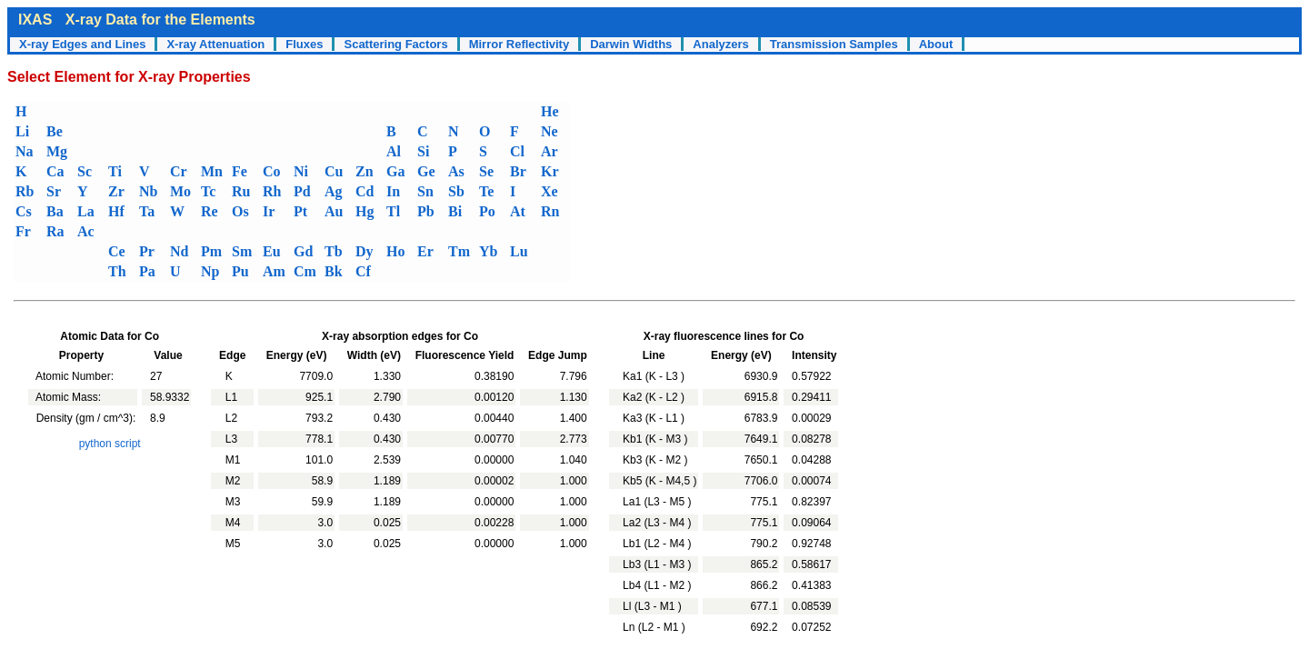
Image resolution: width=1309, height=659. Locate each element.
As (456, 171)
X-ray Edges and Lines (82, 44)
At (517, 211)
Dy (364, 251)
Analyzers (720, 44)
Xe (549, 191)
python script (110, 443)
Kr (550, 171)
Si (423, 151)
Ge (426, 171)
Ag (334, 191)
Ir (269, 211)
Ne (549, 131)
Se (486, 171)
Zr (116, 191)
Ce (116, 251)
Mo (180, 191)
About (936, 44)
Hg (364, 211)
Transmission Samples (834, 44)
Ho (395, 251)
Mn (212, 171)
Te (486, 191)
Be (54, 131)
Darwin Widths (631, 44)
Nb (148, 191)
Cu (334, 171)
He (550, 111)
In (393, 191)
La (86, 211)
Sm (242, 251)
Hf (116, 211)
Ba (55, 211)
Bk (334, 271)
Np (210, 271)
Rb (24, 191)
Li (22, 131)
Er (425, 251)
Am (274, 271)
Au (334, 211)
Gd (303, 251)
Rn (550, 211)
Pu (240, 271)
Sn (425, 191)
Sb (456, 191)
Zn (364, 171)
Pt (300, 211)
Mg (56, 151)
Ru (241, 191)
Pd (302, 191)
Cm (305, 271)
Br (518, 171)
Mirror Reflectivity (519, 44)
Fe (239, 171)
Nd (179, 251)
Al (393, 151)
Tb (334, 251)
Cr (178, 171)
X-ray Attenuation (215, 44)
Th (117, 271)
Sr (53, 191)
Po (487, 211)
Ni (301, 171)
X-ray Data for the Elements (160, 19)
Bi (455, 211)
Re (209, 211)
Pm (211, 251)
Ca (55, 171)
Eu (272, 251)
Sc (84, 171)
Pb (426, 211)
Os (240, 211)
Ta (147, 211)
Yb (488, 251)
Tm (459, 251)
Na (24, 151)
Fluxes (304, 44)
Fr (23, 231)
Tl (393, 211)
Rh (272, 191)
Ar (549, 151)
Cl (517, 151)
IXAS (35, 19)
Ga (395, 171)
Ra (55, 231)
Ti (115, 171)
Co (272, 171)
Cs (23, 211)
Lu (519, 251)
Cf (363, 271)
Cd (364, 191)
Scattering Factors (395, 44)
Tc (208, 191)
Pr (147, 251)
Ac (86, 231)
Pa (147, 271)
